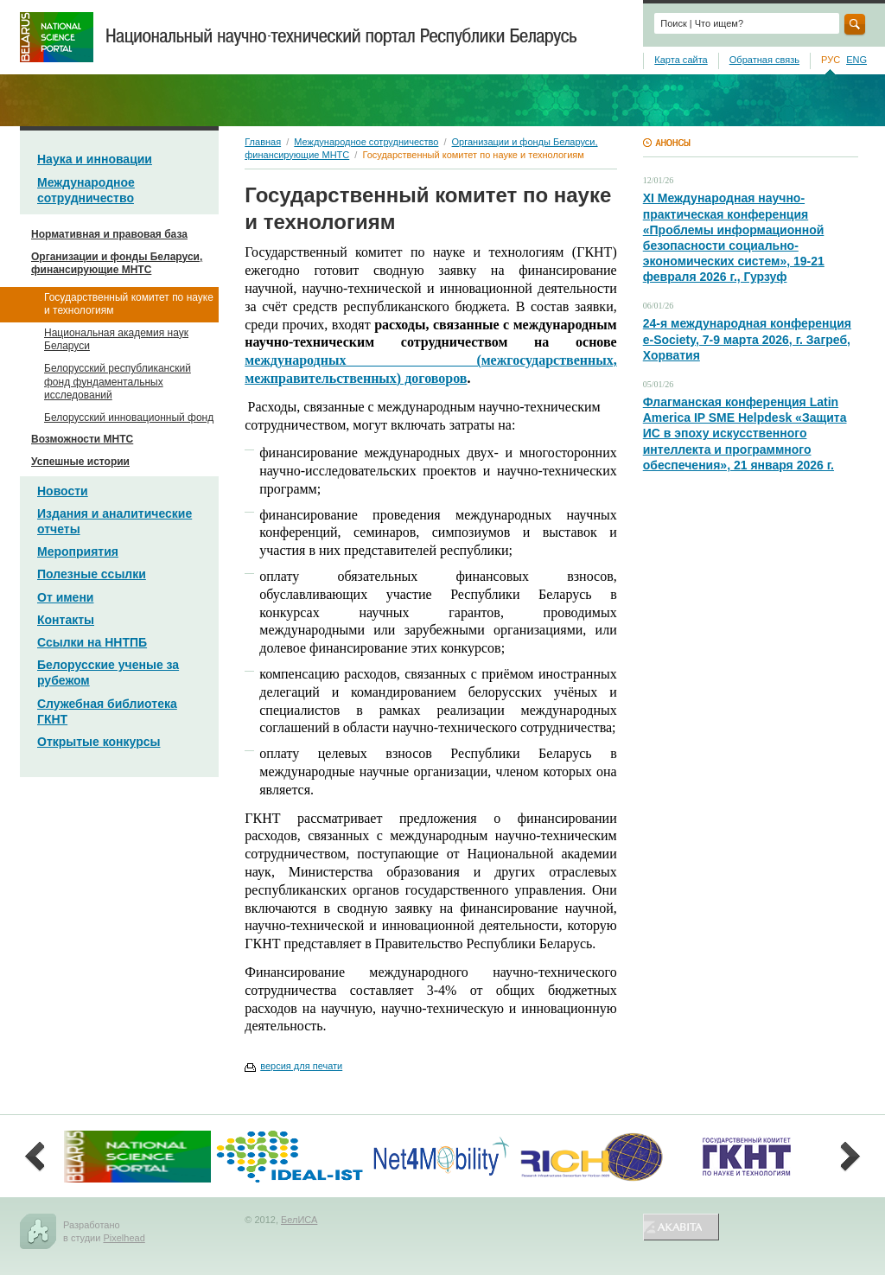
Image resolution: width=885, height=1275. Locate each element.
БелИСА (299, 1219)
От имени (65, 597)
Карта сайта (680, 59)
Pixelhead (123, 1238)
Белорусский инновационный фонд (128, 417)
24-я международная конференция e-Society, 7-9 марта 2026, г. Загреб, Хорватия (747, 338)
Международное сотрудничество (366, 142)
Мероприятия (77, 551)
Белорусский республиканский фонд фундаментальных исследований (117, 381)
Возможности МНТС (82, 439)
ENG (856, 59)
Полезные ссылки (91, 574)
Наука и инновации (94, 159)
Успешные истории (80, 462)
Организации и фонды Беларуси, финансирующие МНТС (116, 264)
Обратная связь (764, 59)
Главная (263, 142)
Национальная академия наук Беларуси (116, 340)
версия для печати (301, 1066)
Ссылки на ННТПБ (92, 642)
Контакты (65, 620)
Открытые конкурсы (98, 742)
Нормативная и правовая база (109, 234)
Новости (62, 491)
